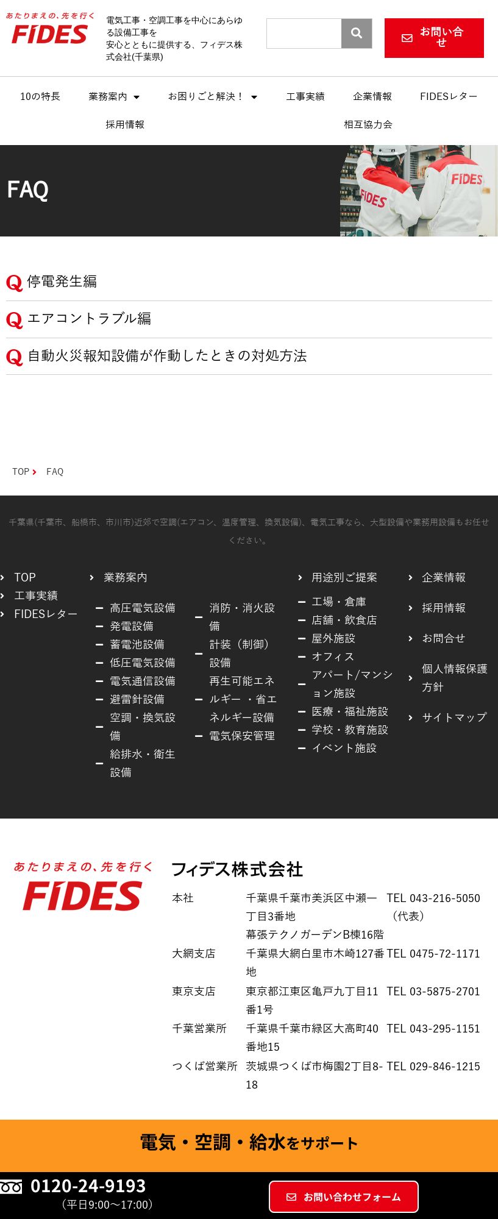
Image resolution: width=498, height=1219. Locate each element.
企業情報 (372, 97)
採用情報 (124, 125)
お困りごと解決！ (212, 97)
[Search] (356, 33)
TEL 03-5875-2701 (433, 992)
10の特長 (40, 97)
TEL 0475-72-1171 (433, 954)
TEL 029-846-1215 (433, 1067)
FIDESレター (449, 97)
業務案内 (114, 97)
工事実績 (305, 97)
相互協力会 (368, 125)
